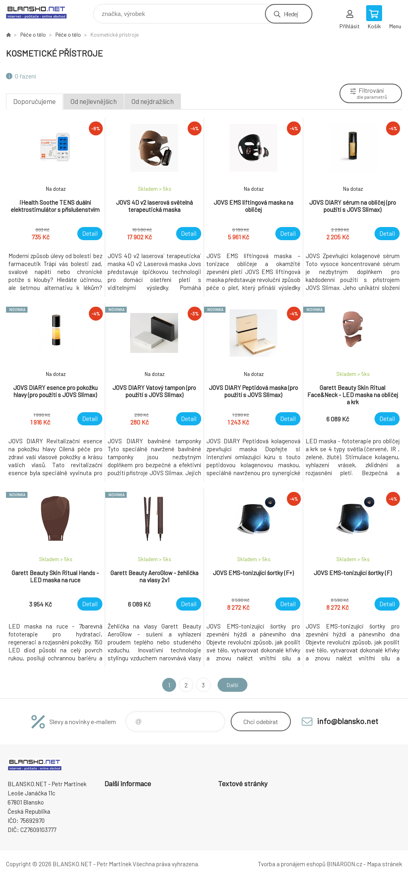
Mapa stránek (384, 863)
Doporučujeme (34, 101)
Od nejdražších (152, 101)
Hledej (291, 14)
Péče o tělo (33, 34)
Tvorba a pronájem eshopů (292, 863)
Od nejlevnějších (94, 101)
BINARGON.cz (344, 863)
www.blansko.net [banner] (41, 11)
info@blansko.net (347, 721)
